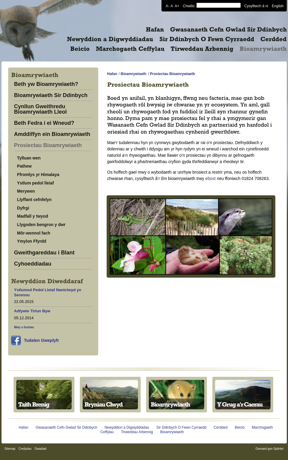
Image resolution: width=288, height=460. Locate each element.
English (277, 6)
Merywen (26, 191)
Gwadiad (40, 448)
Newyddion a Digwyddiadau (127, 427)
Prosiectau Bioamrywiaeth (48, 145)
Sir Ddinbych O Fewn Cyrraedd (181, 427)
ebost (210, 178)
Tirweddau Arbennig (137, 432)
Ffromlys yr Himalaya (38, 174)
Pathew (24, 166)
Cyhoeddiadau (33, 264)
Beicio (240, 427)
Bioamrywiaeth (133, 74)
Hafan (112, 74)
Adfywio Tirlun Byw (32, 311)
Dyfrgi (23, 208)
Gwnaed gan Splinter (269, 448)
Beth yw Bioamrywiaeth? (46, 84)
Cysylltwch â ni (256, 6)
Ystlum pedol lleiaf (35, 183)
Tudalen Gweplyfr (41, 340)
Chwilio (189, 6)
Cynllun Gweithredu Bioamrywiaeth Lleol (40, 109)
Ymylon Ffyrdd (31, 241)
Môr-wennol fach (33, 233)
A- (167, 6)
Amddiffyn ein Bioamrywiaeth (52, 134)
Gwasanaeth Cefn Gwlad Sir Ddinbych (66, 427)
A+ (177, 6)
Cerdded (220, 427)
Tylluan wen (29, 158)
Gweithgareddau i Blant (44, 253)
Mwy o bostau (24, 327)
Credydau (24, 448)
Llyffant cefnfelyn (34, 199)
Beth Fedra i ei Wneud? (44, 123)
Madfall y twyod (32, 216)
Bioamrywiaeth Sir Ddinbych (51, 95)
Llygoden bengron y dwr (41, 224)
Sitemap (10, 448)
